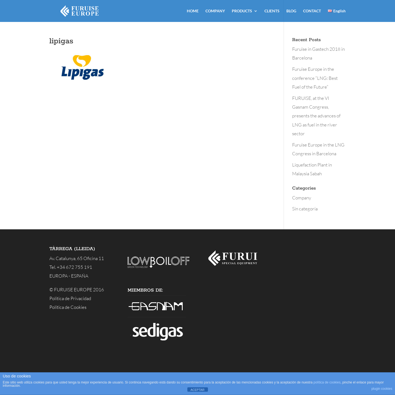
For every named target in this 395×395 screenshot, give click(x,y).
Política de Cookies (67, 307)
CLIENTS (272, 11)
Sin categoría (305, 208)
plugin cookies (381, 389)
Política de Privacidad (70, 298)
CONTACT (312, 11)
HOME (193, 11)
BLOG (291, 11)
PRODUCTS (242, 11)
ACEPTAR (197, 389)
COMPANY (215, 11)
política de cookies (327, 382)
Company (301, 198)
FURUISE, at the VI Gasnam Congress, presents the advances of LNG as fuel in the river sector (316, 115)
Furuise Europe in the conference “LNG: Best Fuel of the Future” (315, 78)
